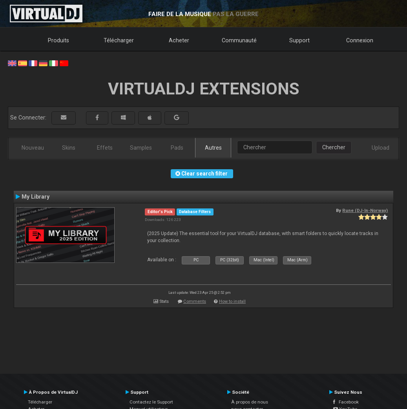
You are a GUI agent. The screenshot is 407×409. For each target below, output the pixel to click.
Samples (141, 148)
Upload (380, 148)
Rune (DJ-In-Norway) (365, 210)
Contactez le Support (151, 402)
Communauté (239, 40)
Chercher (333, 147)
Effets (105, 148)
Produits (58, 40)
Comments (194, 301)
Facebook (346, 402)
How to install (232, 301)
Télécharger (119, 40)
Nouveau (33, 148)
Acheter (179, 40)
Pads (177, 148)
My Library (35, 197)
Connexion (359, 40)
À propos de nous (249, 402)
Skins (68, 148)
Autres (213, 148)
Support (299, 40)
